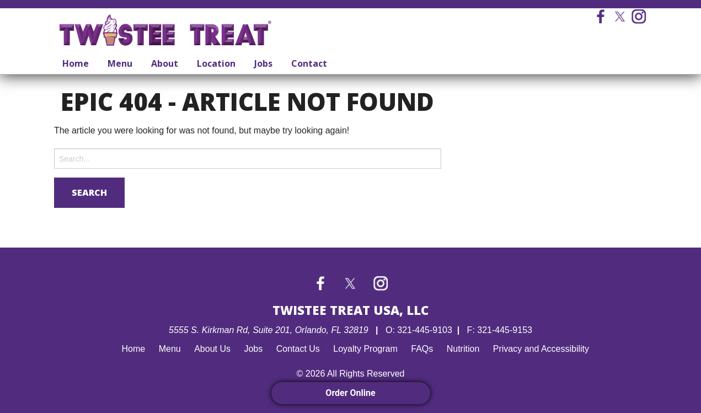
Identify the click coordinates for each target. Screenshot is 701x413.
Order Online (350, 393)
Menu (120, 63)
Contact (309, 63)
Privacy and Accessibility (541, 348)
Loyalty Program (365, 348)
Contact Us (298, 348)
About (164, 63)
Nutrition (463, 348)
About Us (212, 348)
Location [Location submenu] (216, 63)
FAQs (422, 348)
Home (75, 63)
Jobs (263, 63)
